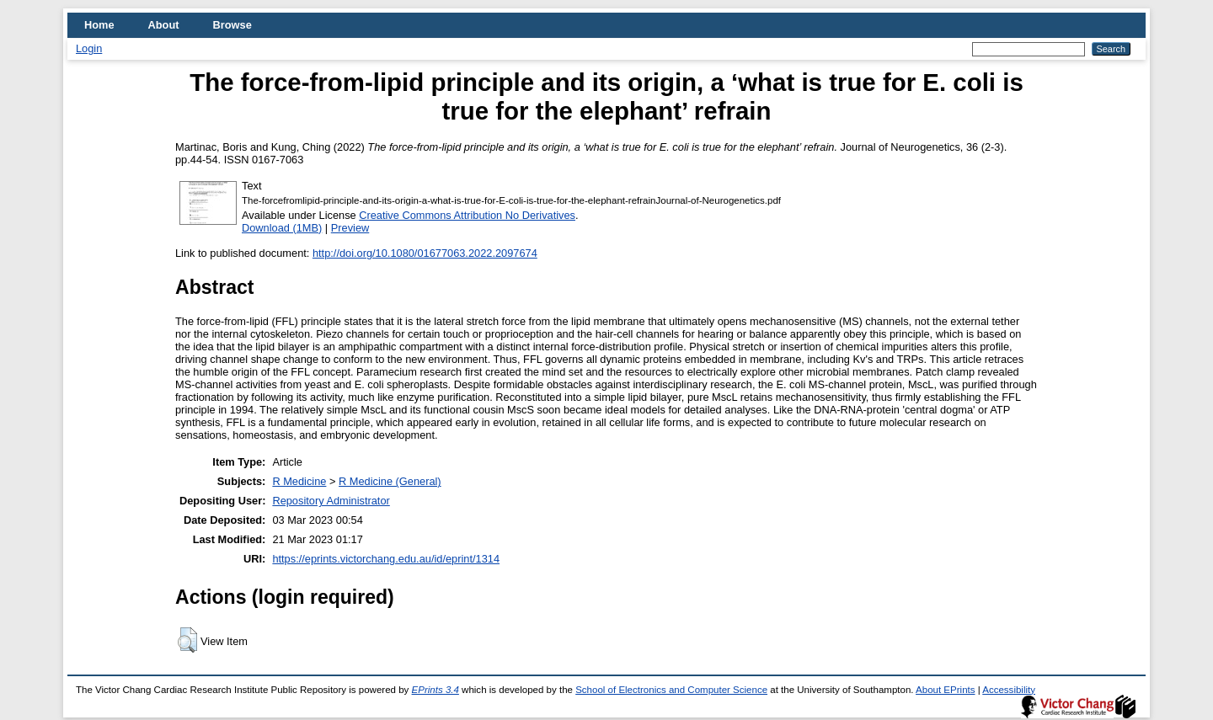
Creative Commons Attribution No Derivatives (467, 215)
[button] (187, 640)
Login (89, 48)
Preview (350, 227)
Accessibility (1008, 690)
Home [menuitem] (99, 25)
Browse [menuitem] (232, 25)
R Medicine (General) (390, 481)
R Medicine (299, 481)
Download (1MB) (282, 227)
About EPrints (945, 690)
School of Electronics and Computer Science (671, 690)
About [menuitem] (163, 25)
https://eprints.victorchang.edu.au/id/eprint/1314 (386, 558)
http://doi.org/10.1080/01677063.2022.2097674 (425, 253)
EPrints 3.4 (435, 690)
